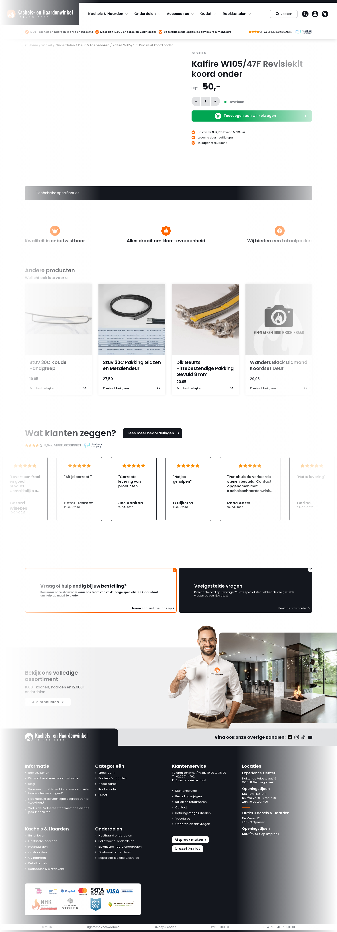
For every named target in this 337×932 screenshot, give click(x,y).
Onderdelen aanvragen (192, 824)
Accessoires (178, 13)
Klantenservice (186, 791)
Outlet (206, 13)
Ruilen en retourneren (191, 802)
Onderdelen (145, 13)
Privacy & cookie (165, 927)
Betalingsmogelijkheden (193, 813)
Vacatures (182, 819)
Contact (181, 808)
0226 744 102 (183, 777)
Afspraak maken (190, 839)
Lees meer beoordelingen (154, 433)
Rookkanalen (234, 13)
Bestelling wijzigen (188, 796)
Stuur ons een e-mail (189, 780)
